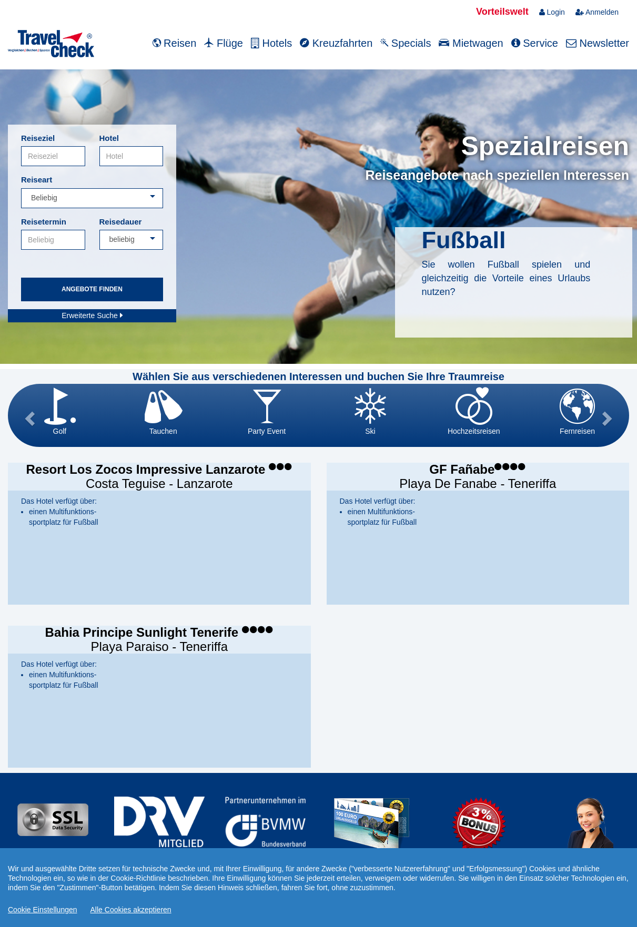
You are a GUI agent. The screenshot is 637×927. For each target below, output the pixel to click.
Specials (405, 43)
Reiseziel (38, 138)
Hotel (109, 138)
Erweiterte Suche (92, 315)
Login (552, 12)
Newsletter (597, 43)
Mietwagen (471, 43)
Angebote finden (92, 289)
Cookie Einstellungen (42, 909)
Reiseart (36, 179)
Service (534, 43)
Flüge (223, 43)
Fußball (463, 240)
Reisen (175, 43)
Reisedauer (120, 221)
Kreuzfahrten (336, 43)
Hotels (271, 43)
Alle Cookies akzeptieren (130, 909)
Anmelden (597, 12)
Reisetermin (43, 221)
